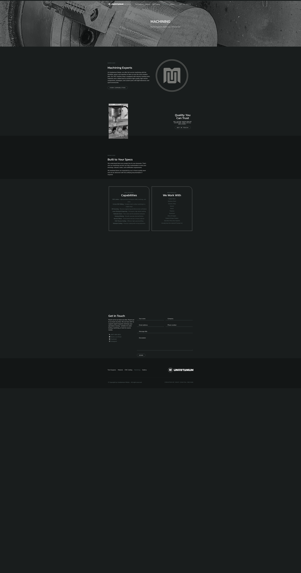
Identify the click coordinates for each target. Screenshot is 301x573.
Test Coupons (139, 4)
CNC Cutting (156, 4)
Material (147, 4)
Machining (165, 4)
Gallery (172, 4)
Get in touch (185, 4)
